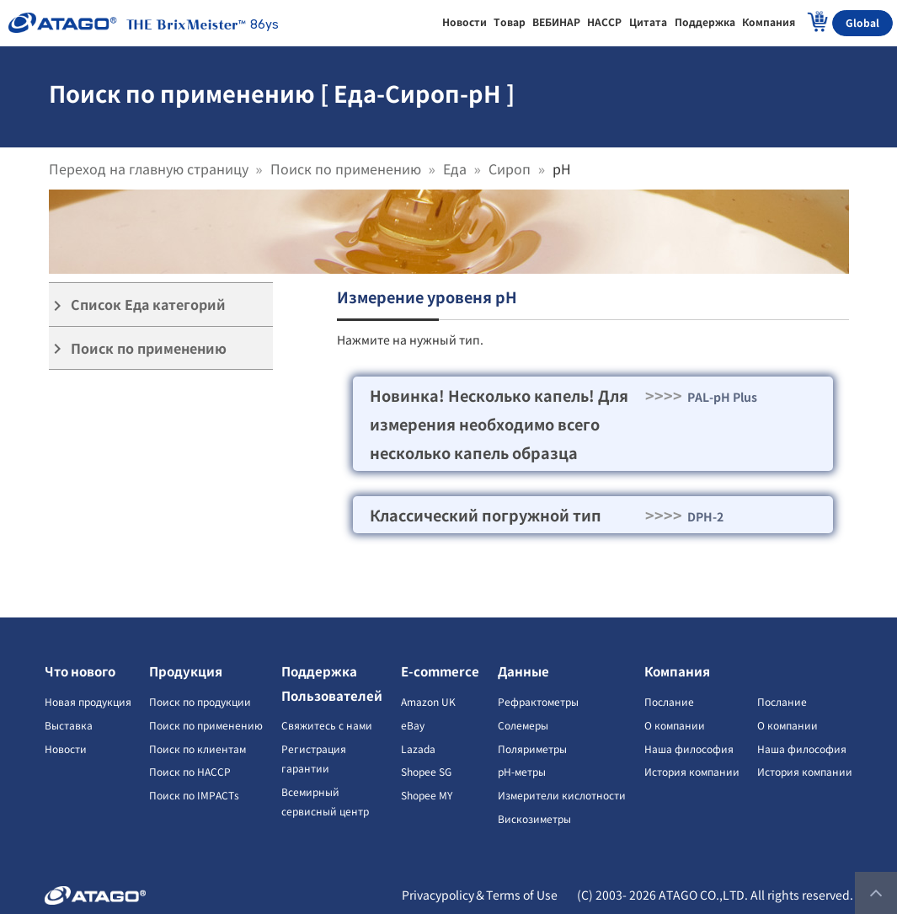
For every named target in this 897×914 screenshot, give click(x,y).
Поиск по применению (345, 168)
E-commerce (440, 671)
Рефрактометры (538, 701)
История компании (691, 771)
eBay (412, 725)
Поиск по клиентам (197, 748)
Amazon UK (428, 701)
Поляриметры (532, 748)
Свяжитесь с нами (326, 725)
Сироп (510, 168)
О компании (674, 725)
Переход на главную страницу (148, 168)
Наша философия (689, 748)
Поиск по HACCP (190, 771)
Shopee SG (426, 771)
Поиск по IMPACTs (194, 795)
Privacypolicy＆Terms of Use (480, 894)
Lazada (418, 748)
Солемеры (523, 725)
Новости (66, 748)
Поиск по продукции (200, 701)
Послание (669, 701)
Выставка (69, 725)
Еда (455, 168)
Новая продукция (88, 701)
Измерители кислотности (562, 795)
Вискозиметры (534, 818)
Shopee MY (426, 795)
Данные (523, 671)
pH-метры (522, 771)
